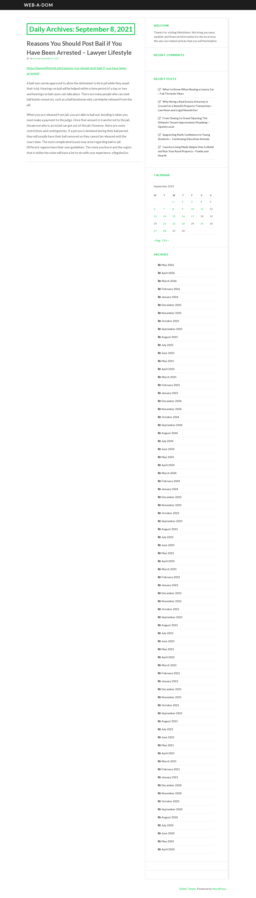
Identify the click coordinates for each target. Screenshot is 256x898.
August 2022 (170, 625)
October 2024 (170, 417)
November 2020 (172, 793)
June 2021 (168, 737)
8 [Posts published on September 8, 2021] (173, 208)
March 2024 (169, 473)
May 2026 (168, 264)
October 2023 (170, 513)
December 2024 (172, 401)
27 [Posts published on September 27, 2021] (155, 230)
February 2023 (171, 577)
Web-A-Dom (38, 4)
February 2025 (171, 385)
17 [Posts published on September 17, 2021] (192, 216)
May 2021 (168, 745)
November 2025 (172, 313)
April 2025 (168, 369)
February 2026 (171, 288)
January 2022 (170, 681)
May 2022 (168, 649)
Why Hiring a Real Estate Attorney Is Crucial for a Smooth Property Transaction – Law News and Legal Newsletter (185, 106)
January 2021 (170, 777)
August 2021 (170, 721)
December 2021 (172, 689)
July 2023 (167, 537)
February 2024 (171, 481)
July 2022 (167, 633)
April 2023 (168, 561)
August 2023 (170, 529)
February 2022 (171, 673)
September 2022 (172, 617)
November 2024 (172, 409)
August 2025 (170, 337)
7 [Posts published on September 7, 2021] (164, 208)
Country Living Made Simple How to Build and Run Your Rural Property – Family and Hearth (186, 151)
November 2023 (172, 505)
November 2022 (172, 601)
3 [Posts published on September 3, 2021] (192, 201)
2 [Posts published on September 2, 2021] (182, 201)
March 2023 (169, 569)
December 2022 (172, 593)
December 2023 (172, 497)
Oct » (165, 240)
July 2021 (167, 729)
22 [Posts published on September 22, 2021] (173, 223)
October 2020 (170, 801)
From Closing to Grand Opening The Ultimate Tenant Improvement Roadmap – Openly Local (184, 122)
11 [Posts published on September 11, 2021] (202, 208)
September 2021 (172, 713)
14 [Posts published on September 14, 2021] (164, 216)
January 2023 (170, 585)
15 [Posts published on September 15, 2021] (173, 216)
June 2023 (168, 545)
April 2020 (168, 849)
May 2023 (168, 553)
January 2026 (170, 297)
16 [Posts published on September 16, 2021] (183, 216)
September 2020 (172, 809)
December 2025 (172, 305)
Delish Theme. (187, 888)
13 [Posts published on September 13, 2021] (155, 216)
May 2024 (168, 457)
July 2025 (167, 345)
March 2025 (169, 377)
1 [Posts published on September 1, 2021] (173, 201)
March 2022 (169, 665)
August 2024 (170, 433)
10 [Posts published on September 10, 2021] (192, 208)
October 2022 (170, 609)
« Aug (157, 240)
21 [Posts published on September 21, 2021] (164, 223)
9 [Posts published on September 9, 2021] (182, 208)
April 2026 (168, 272)
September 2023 (172, 521)
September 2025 (172, 329)
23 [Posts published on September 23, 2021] (183, 223)
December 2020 (172, 785)
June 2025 (168, 353)
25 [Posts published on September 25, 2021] (202, 223)
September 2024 (172, 425)
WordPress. (219, 888)
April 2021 (168, 753)
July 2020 (167, 825)
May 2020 (168, 841)
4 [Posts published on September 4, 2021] (201, 201)
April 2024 (168, 465)
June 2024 (168, 449)
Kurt (35, 58)
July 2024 (167, 441)
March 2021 (169, 761)
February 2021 (171, 769)
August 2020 (170, 817)
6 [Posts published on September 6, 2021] (154, 208)
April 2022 (168, 657)
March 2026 (169, 280)
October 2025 (170, 321)
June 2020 (168, 833)
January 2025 (170, 393)
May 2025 (168, 361)
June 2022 (168, 641)
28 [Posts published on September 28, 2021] (164, 230)
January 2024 (170, 489)
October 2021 (170, 705)
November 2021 (172, 697)
